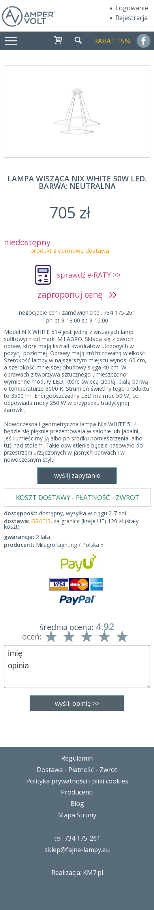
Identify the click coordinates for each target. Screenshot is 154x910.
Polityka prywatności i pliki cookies (77, 781)
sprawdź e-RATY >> (89, 275)
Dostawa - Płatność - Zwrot (77, 769)
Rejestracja (131, 17)
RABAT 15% (112, 40)
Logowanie (131, 8)
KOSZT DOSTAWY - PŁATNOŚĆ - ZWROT (77, 497)
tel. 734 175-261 (77, 838)
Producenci (77, 792)
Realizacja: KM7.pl (77, 872)
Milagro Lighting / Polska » (69, 544)
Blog (77, 803)
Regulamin (77, 758)
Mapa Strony (77, 815)
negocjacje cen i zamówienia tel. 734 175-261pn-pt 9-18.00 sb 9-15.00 (77, 316)
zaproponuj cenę (77, 294)
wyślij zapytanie (77, 475)
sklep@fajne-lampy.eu (77, 849)
